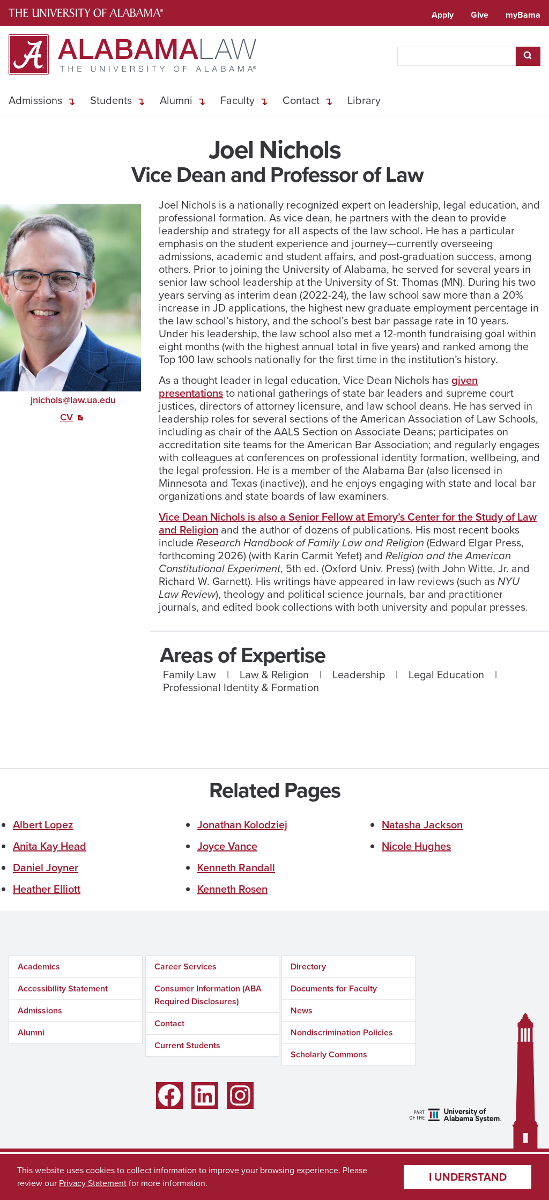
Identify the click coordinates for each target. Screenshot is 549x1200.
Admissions (35, 100)
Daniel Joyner (45, 868)
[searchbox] (456, 56)
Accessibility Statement (63, 988)
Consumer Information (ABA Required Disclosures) (208, 995)
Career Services (185, 966)
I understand (468, 1177)
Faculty (237, 100)
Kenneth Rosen (232, 889)
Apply (443, 15)
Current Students (187, 1045)
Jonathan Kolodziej (242, 825)
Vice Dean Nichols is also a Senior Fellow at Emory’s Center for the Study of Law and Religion (348, 523)
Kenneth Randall (236, 868)
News (302, 1010)
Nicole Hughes (416, 846)
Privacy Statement (93, 1183)
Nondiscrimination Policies (342, 1032)
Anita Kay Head (49, 846)
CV (66, 417)
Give (479, 15)
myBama (523, 15)
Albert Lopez (43, 825)
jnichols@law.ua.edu (73, 400)
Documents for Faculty (334, 988)
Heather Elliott (46, 889)
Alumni (176, 100)
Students (111, 100)
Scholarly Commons (329, 1054)
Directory (308, 966)
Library (364, 100)
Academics (39, 966)
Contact (301, 100)
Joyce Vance (227, 846)
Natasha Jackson (422, 825)
